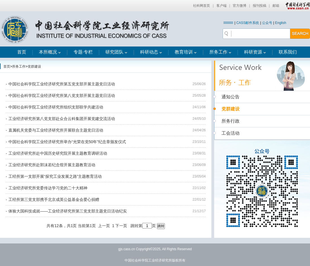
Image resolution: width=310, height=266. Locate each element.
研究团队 (116, 52)
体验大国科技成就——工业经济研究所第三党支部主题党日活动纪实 (67, 211)
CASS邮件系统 (247, 23)
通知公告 (231, 96)
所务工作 (220, 52)
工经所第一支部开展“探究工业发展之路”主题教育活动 (55, 176)
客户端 (221, 6)
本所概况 (50, 52)
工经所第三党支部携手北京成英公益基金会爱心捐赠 (53, 199)
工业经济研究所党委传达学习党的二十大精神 (47, 188)
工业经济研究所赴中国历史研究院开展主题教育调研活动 (57, 153)
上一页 (104, 225)
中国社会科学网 (296, 5)
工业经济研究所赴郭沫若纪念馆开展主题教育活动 (51, 165)
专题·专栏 (83, 52)
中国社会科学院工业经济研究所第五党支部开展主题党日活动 (61, 84)
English (280, 23)
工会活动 (231, 133)
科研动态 (151, 52)
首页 (21, 52)
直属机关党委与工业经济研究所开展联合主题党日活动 (55, 130)
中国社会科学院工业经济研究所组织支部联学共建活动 (55, 107)
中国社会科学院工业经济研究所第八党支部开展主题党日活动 (61, 95)
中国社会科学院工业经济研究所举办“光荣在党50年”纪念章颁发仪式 (67, 141)
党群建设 (34, 66)
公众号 (267, 23)
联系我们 (288, 52)
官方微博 (239, 6)
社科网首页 (201, 6)
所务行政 (231, 121)
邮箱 (276, 6)
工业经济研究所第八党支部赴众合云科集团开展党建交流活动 (61, 118)
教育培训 (186, 52)
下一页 (121, 225)
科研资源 (255, 52)
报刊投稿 (259, 6)
